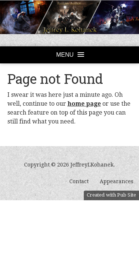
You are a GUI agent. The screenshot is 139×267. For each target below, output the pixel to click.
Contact (79, 181)
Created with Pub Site (111, 195)
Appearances (116, 181)
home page (84, 103)
